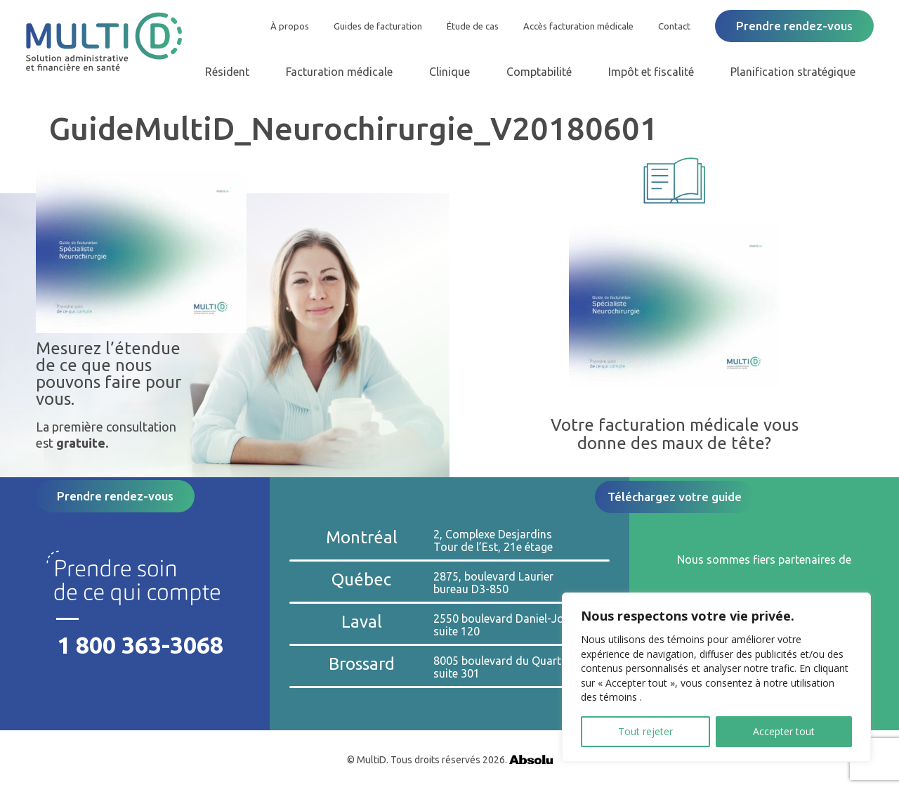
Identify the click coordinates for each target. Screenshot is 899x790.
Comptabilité (539, 71)
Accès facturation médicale (578, 26)
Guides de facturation (378, 26)
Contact (674, 26)
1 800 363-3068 (140, 645)
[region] (716, 677)
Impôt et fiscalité (651, 71)
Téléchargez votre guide (675, 496)
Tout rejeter (645, 731)
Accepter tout (784, 731)
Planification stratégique (792, 71)
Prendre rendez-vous (794, 25)
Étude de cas (473, 26)
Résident (227, 71)
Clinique (449, 71)
